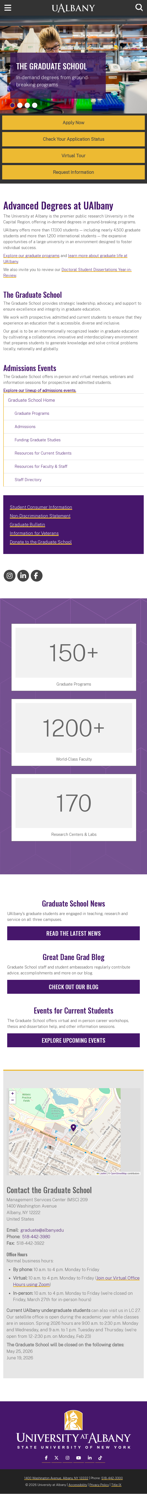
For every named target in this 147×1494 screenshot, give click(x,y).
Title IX (116, 1485)
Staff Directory (28, 479)
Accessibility (77, 1485)
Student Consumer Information (41, 507)
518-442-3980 (36, 1236)
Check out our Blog (73, 986)
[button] (73, 1128)
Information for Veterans (34, 533)
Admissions (25, 426)
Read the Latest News (73, 933)
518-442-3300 (112, 1478)
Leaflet (101, 1173)
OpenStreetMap (119, 1173)
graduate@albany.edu (42, 1230)
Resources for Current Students (43, 453)
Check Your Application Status (73, 139)
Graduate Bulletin (27, 524)
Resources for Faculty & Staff (41, 466)
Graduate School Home (31, 400)
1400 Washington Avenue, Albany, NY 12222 (56, 1478)
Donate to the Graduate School (41, 542)
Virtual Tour (73, 155)
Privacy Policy (99, 1485)
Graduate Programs (32, 413)
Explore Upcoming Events (73, 1040)
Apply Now (73, 122)
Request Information (73, 172)
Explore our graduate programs (31, 255)
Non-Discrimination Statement (40, 516)
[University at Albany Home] (73, 7)
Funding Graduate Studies (38, 440)
